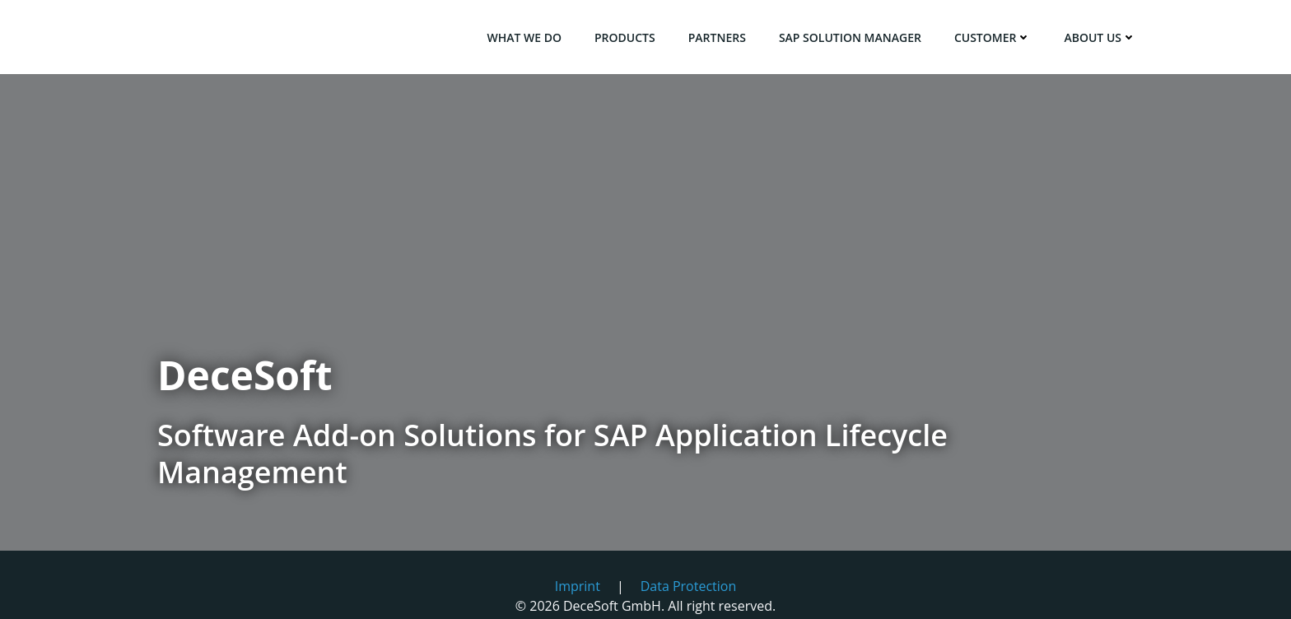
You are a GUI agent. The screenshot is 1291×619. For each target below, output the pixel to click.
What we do (524, 37)
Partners (717, 37)
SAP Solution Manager (850, 37)
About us (1100, 37)
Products (624, 37)
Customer (993, 37)
